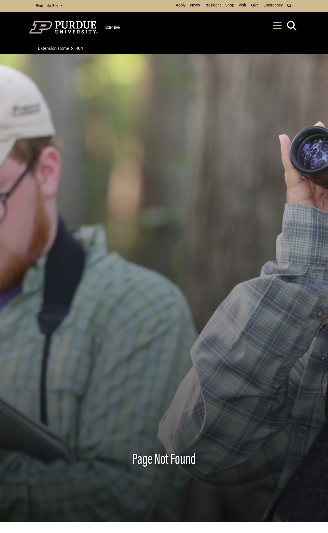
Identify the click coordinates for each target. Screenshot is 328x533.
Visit (242, 5)
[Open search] (291, 27)
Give (255, 5)
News (195, 5)
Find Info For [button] (47, 6)
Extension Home (53, 48)
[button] (290, 6)
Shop (229, 5)
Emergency (273, 5)
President (212, 5)
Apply (181, 5)
